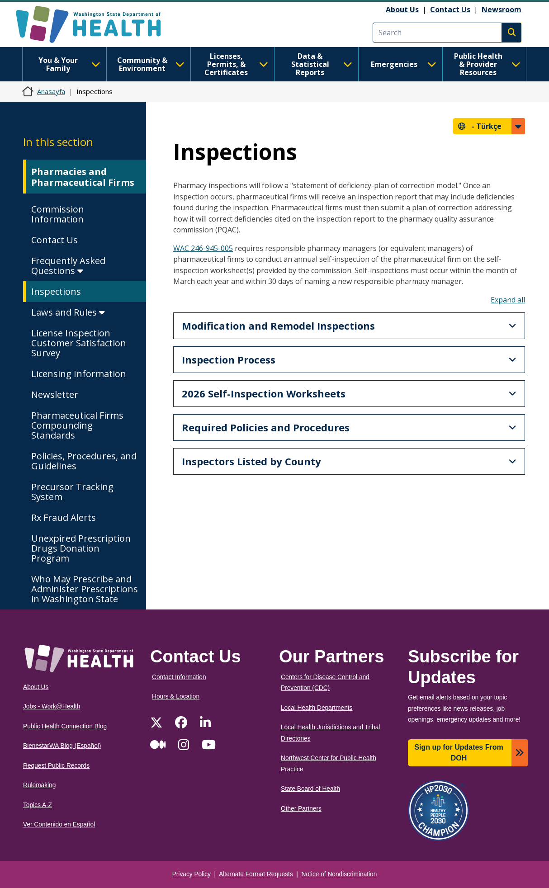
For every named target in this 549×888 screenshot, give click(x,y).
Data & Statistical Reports (321, 64)
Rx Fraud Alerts (63, 517)
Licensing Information (78, 374)
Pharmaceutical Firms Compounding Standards (77, 425)
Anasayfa (51, 91)
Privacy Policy (191, 874)
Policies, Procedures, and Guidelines (84, 461)
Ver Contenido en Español (59, 824)
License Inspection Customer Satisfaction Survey (78, 343)
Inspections (56, 291)
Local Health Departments (316, 707)
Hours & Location (175, 696)
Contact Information (179, 677)
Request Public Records (56, 765)
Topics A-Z (37, 805)
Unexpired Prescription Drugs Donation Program (81, 548)
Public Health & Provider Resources (487, 64)
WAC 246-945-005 (203, 248)
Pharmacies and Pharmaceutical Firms (82, 177)
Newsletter (54, 394)
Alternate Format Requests (256, 874)
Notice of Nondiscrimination (339, 874)
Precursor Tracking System (72, 492)
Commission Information (57, 214)
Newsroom (501, 9)
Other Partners (301, 808)
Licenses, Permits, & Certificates (236, 64)
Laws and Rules (68, 312)
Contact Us (450, 9)
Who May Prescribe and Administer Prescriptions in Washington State (84, 589)
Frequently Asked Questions (68, 266)
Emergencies (403, 64)
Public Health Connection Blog (65, 726)
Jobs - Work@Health (51, 706)
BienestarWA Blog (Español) (62, 745)
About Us (402, 9)
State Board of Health (310, 788)
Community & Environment (151, 64)
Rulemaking (39, 785)
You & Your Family (69, 64)
